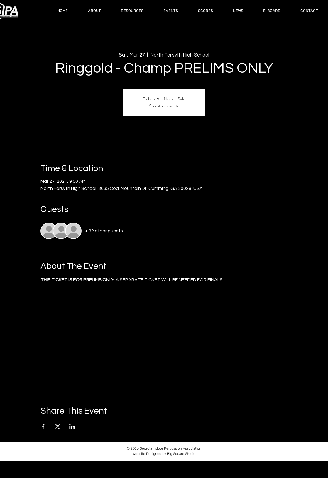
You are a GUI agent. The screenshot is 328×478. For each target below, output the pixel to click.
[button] (205, 11)
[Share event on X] (57, 426)
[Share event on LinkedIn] (72, 426)
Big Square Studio (181, 454)
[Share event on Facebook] (43, 426)
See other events (164, 106)
